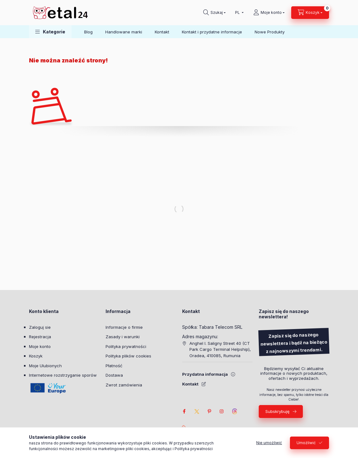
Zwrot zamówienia (124, 384)
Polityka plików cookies (128, 355)
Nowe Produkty (270, 31)
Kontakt (162, 31)
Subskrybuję (277, 411)
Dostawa (114, 375)
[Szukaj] (214, 12)
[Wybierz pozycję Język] (238, 12)
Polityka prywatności (126, 346)
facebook (184, 411)
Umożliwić (306, 442)
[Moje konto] (269, 12)
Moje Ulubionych (45, 365)
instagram (222, 411)
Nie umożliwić (269, 442)
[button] (50, 31)
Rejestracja (40, 336)
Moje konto (40, 346)
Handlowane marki (123, 31)
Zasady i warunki (123, 336)
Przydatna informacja (205, 374)
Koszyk (36, 355)
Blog (88, 31)
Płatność (114, 365)
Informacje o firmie (124, 327)
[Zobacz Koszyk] (310, 12)
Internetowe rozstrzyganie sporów (63, 375)
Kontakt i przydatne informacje (212, 31)
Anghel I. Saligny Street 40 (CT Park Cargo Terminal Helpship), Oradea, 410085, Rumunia (220, 349)
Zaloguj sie (40, 327)
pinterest (209, 411)
